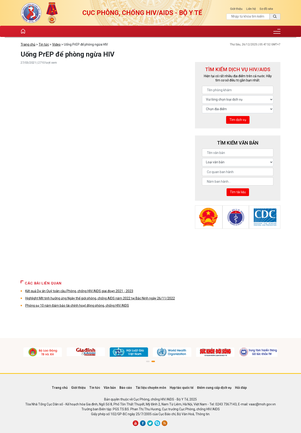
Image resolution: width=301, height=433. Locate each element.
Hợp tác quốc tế (182, 387)
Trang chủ (28, 44)
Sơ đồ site (266, 9)
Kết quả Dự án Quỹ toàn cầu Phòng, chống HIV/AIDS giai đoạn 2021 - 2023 (79, 291)
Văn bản (110, 387)
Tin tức (44, 44)
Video (56, 44)
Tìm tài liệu (238, 192)
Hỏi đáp (241, 387)
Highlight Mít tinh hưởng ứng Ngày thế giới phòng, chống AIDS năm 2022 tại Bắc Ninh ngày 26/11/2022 (100, 298)
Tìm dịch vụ (237, 120)
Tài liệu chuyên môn (151, 387)
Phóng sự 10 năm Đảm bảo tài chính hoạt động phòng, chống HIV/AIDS (77, 305)
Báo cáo (125, 387)
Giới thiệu (236, 9)
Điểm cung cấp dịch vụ (214, 387)
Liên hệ (251, 9)
